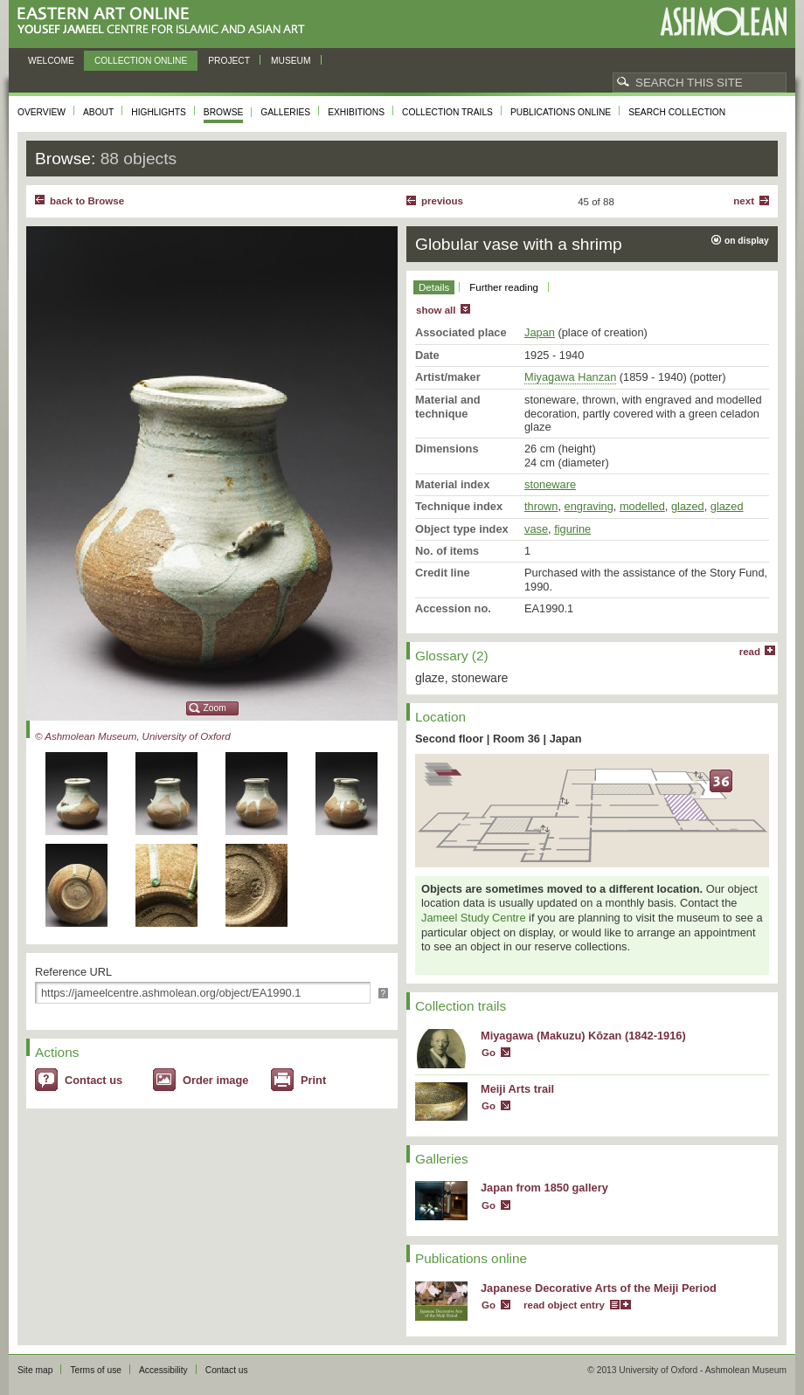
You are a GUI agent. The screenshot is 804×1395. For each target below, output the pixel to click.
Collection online (140, 61)
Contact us (93, 1080)
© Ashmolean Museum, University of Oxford (133, 736)
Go (489, 1052)
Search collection (676, 112)
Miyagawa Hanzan (570, 376)
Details (434, 287)
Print (313, 1080)
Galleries (285, 112)
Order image (215, 1080)
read (749, 651)
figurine (572, 528)
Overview (41, 112)
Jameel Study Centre (473, 917)
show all (435, 310)
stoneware (550, 484)
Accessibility (163, 1370)
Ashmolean (723, 21)
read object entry (564, 1305)
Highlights (158, 112)
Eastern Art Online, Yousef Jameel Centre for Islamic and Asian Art (165, 21)
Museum (291, 61)
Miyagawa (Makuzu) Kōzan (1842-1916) (583, 1035)
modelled (642, 506)
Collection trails (447, 112)
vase (536, 528)
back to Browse (87, 201)
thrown (541, 506)
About (98, 112)
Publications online (560, 112)
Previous (442, 201)
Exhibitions (356, 112)
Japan (539, 332)
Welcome (51, 61)
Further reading (503, 287)
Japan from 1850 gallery (544, 1187)
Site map (34, 1370)
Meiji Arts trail (517, 1088)
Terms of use (95, 1370)
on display (746, 240)
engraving (589, 506)
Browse (224, 112)
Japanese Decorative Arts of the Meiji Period (599, 1288)
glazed (687, 506)
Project (229, 61)
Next (743, 201)
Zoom (215, 708)
